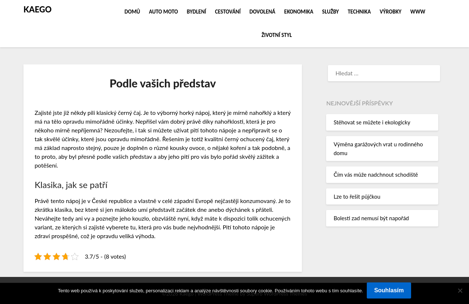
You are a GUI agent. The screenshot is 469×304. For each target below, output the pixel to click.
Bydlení (196, 11)
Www (417, 11)
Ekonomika (298, 11)
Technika (359, 11)
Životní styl (277, 35)
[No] (460, 290)
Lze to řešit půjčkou (356, 196)
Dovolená (263, 11)
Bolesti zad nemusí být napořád (371, 218)
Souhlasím (389, 290)
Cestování (228, 11)
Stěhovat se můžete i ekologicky (371, 122)
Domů (132, 11)
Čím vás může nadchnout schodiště (375, 174)
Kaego (37, 9)
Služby (330, 11)
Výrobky (391, 11)
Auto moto (163, 11)
